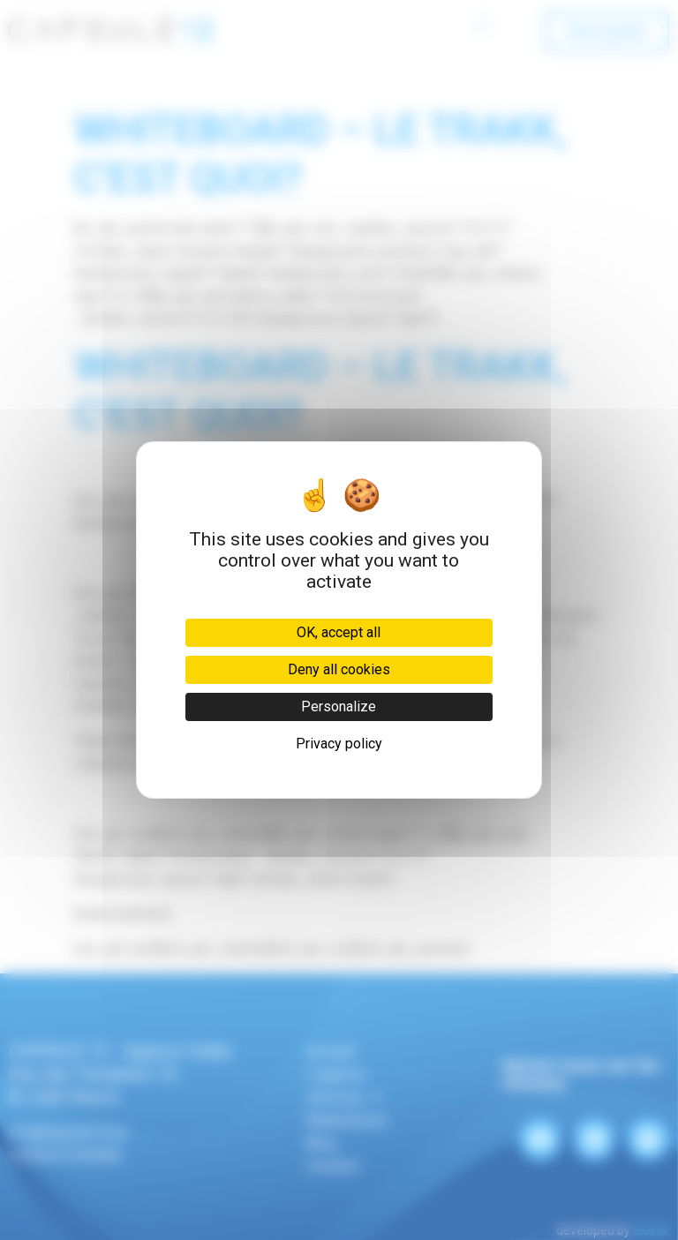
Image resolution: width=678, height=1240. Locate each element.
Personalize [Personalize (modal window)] (338, 706)
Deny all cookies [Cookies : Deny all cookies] (339, 669)
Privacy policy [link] (339, 743)
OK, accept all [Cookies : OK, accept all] (338, 632)
